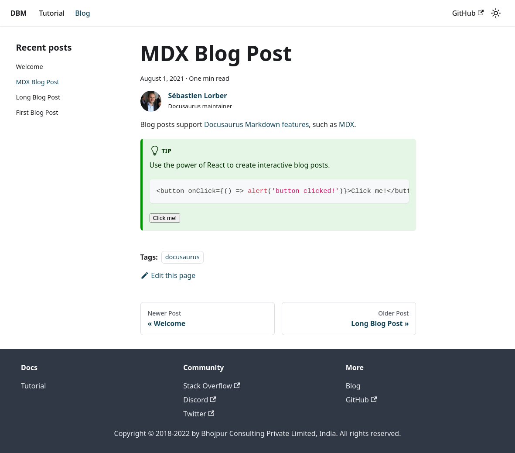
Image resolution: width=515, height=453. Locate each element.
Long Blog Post (38, 97)
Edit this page (168, 275)
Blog (82, 13)
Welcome (29, 66)
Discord (199, 400)
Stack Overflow (211, 386)
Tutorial (52, 13)
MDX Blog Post (37, 82)
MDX (346, 124)
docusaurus (182, 257)
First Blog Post (37, 112)
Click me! (165, 218)
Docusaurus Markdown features (256, 124)
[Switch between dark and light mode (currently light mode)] (496, 13)
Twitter (198, 414)
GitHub (468, 13)
